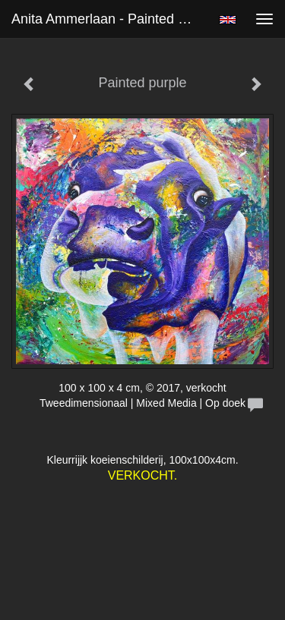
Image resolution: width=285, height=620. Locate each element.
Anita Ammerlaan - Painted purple (109, 19)
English (227, 19)
